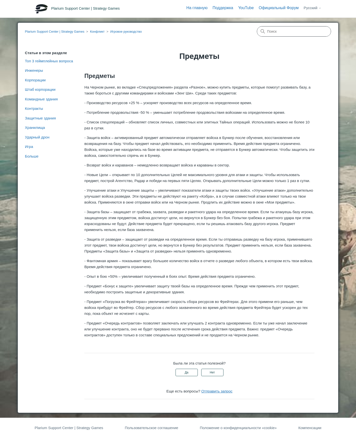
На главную (197, 8)
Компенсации (309, 428)
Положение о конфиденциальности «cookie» (238, 428)
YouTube (246, 8)
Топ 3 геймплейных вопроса (49, 61)
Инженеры (34, 70)
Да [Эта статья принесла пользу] (186, 372)
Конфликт (97, 31)
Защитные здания (40, 118)
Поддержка (223, 8)
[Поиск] (294, 31)
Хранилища (35, 127)
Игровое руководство (126, 31)
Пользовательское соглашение (151, 428)
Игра (29, 146)
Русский (312, 8)
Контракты (34, 108)
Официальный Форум (279, 8)
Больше (32, 156)
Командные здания (41, 99)
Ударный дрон (37, 137)
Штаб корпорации (40, 89)
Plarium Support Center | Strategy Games (54, 31)
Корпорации (35, 80)
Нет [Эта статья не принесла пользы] (212, 372)
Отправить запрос (216, 391)
